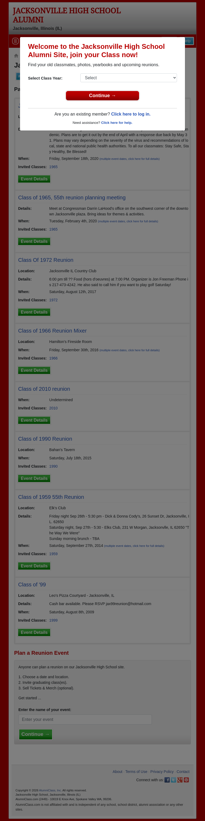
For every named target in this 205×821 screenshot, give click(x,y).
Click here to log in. (131, 114)
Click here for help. (116, 123)
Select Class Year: (45, 78)
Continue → (102, 95)
